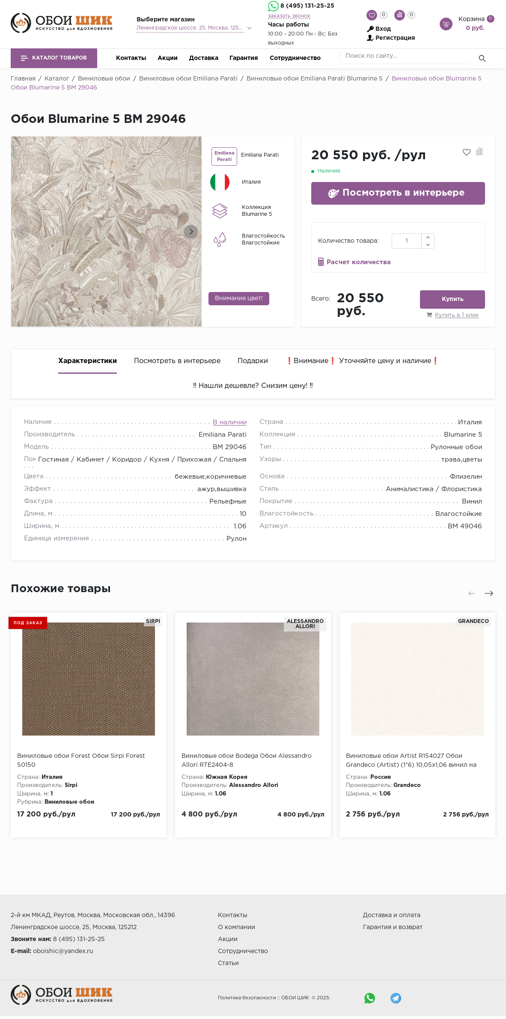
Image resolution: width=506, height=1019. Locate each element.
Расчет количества (359, 262)
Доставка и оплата (391, 915)
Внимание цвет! (239, 298)
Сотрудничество (295, 58)
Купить (453, 299)
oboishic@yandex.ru (63, 951)
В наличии (230, 422)
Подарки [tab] (253, 361)
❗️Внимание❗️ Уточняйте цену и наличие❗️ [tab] (362, 361)
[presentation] (22, 231)
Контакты (131, 58)
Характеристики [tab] (87, 361)
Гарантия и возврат (393, 927)
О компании (236, 927)
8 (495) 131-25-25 (307, 6)
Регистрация (395, 38)
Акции (168, 58)
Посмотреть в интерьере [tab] (177, 361)
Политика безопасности (247, 998)
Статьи (228, 963)
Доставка (203, 58)
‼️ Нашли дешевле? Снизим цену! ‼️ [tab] (253, 386)
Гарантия (243, 58)
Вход (383, 29)
